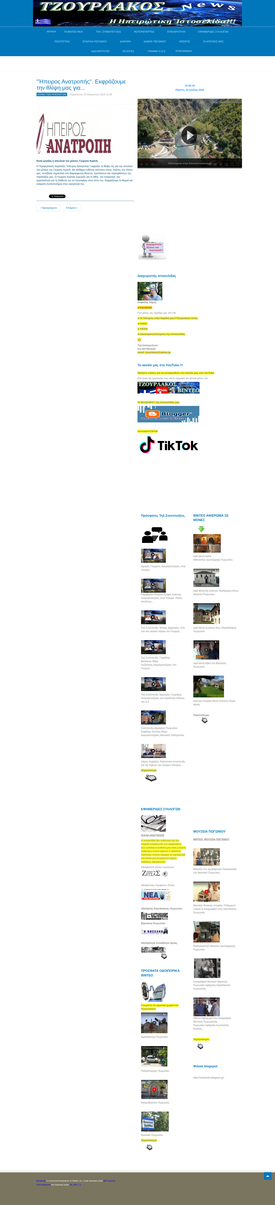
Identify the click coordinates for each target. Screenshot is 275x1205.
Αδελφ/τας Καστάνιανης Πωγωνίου (161, 908)
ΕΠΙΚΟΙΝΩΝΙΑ (184, 51)
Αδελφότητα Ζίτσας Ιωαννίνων (157, 867)
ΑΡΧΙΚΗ (51, 31)
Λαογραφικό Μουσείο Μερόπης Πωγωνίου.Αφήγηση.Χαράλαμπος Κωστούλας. (212, 985)
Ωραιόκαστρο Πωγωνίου (154, 1036)
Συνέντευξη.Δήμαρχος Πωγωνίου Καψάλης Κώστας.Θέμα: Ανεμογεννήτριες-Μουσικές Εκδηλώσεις (162, 732)
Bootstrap (41, 1181)
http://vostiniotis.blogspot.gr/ (208, 1077)
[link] (168, 318)
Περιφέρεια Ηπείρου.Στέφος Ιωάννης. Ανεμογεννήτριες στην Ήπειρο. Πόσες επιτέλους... (161, 598)
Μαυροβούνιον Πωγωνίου (155, 1102)
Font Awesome (43, 1185)
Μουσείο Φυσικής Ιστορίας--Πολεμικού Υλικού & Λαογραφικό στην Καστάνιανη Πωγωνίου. (214, 909)
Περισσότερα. (201, 715)
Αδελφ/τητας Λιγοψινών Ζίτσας (158, 885)
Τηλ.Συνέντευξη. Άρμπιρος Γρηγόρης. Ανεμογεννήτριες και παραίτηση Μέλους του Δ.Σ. (163, 698)
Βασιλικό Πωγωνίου (152, 1135)
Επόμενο (72, 207)
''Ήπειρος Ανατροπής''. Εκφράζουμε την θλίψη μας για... (81, 84)
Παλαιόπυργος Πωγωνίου (155, 1070)
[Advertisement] (101, 63)
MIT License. (109, 1181)
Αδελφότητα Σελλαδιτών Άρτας (159, 943)
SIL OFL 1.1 (75, 1185)
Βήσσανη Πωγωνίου (153, 923)
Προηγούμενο (48, 207)
